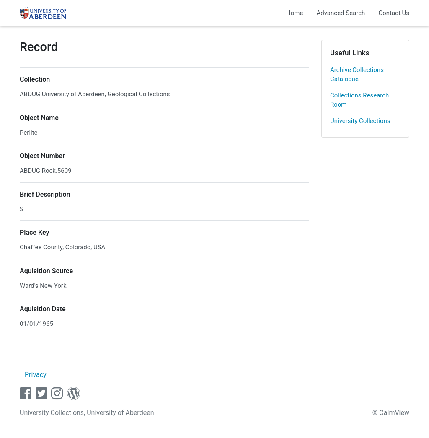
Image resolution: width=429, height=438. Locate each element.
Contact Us (393, 13)
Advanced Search (340, 13)
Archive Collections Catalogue (357, 74)
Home (294, 13)
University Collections (360, 121)
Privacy (36, 375)
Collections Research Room (359, 100)
